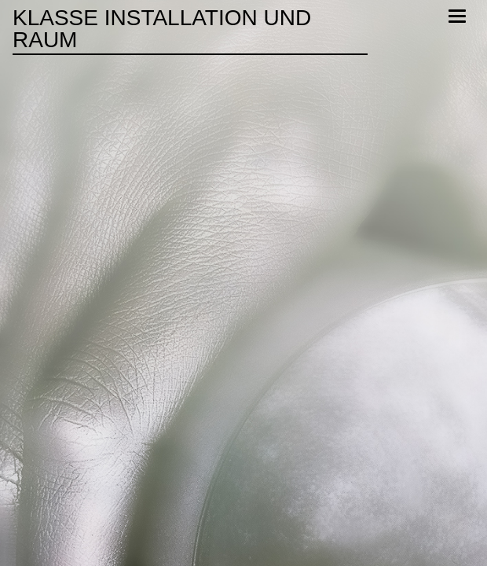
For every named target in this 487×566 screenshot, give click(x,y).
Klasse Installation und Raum (162, 29)
